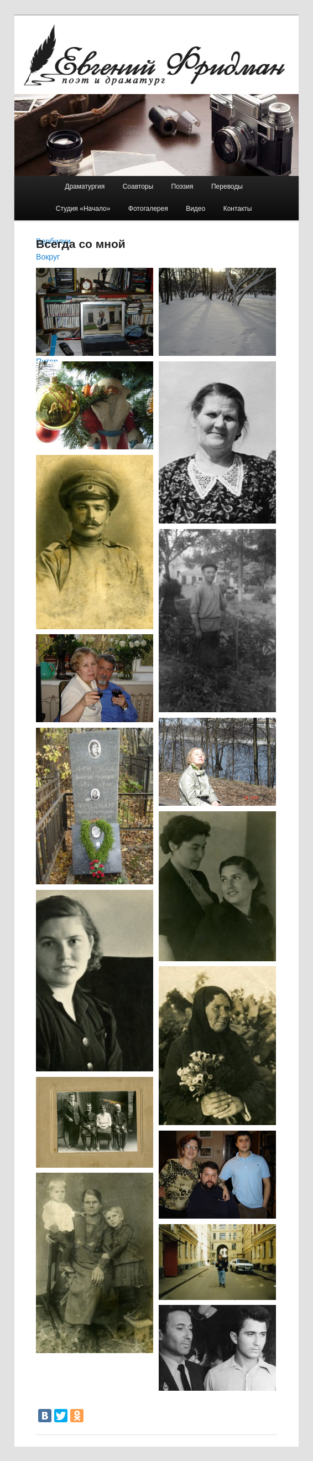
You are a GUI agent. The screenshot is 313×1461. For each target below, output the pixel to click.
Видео (195, 209)
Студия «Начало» (83, 209)
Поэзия (182, 186)
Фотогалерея (148, 209)
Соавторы (138, 186)
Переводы (227, 186)
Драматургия (85, 186)
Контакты (237, 209)
